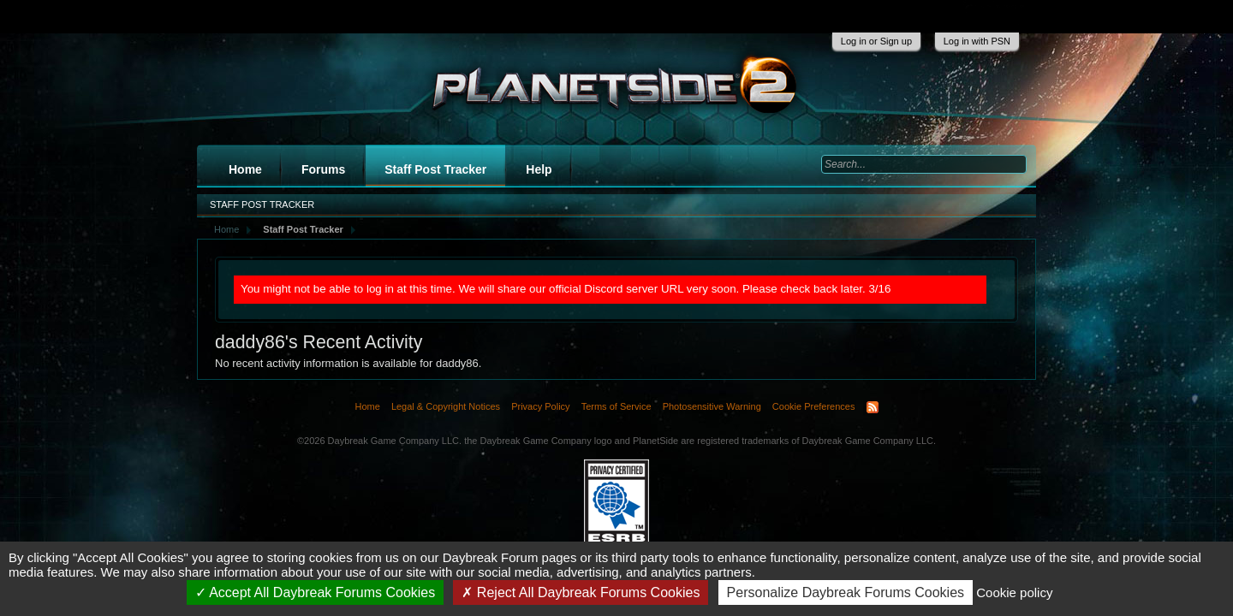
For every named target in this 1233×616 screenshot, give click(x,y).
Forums (323, 169)
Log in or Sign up (876, 41)
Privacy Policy (540, 406)
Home (245, 169)
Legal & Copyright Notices (445, 406)
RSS (873, 407)
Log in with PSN (977, 41)
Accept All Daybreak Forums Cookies (315, 592)
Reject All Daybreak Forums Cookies (581, 592)
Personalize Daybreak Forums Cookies (845, 592)
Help (538, 169)
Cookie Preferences (813, 406)
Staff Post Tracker (435, 169)
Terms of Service (616, 406)
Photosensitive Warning (712, 406)
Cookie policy (1014, 592)
